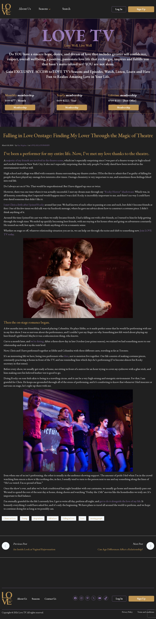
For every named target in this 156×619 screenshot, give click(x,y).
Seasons (43, 9)
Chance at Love (10, 518)
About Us (25, 9)
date (66, 356)
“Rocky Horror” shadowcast (119, 191)
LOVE (32, 145)
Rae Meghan (21, 145)
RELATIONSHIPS (42, 145)
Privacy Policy (127, 612)
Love (82, 518)
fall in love (53, 518)
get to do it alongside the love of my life (120, 501)
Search (66, 9)
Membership (20, 107)
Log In (118, 9)
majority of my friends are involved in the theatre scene (34, 160)
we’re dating (37, 341)
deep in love (38, 518)
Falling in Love (68, 518)
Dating (24, 518)
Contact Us (51, 598)
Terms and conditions (145, 612)
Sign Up (141, 9)
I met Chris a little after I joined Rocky (24, 204)
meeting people (96, 518)
